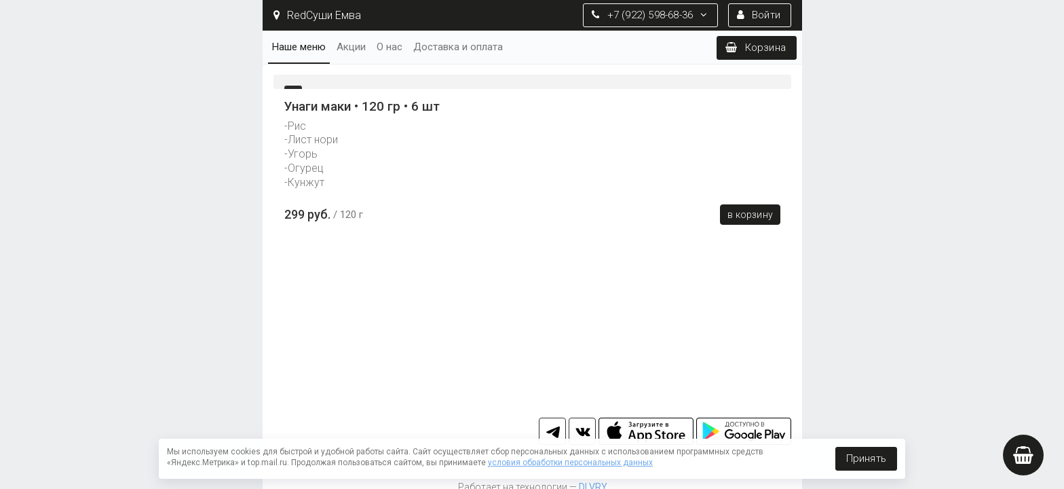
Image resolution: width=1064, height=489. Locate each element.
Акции (351, 47)
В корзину (750, 214)
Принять (866, 458)
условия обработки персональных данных (570, 462)
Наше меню (299, 47)
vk (582, 431)
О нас (389, 47)
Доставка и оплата (458, 47)
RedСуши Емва (317, 15)
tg (552, 431)
